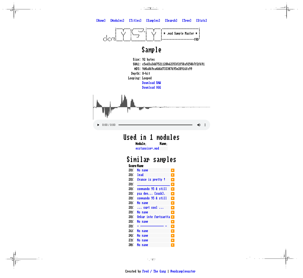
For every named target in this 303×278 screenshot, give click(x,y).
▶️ (173, 169)
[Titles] (135, 20)
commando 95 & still (152, 188)
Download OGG (151, 87)
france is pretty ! (151, 179)
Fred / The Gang (154, 271)
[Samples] (153, 20)
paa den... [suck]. (151, 193)
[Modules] (117, 20)
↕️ (146, 143)
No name (142, 170)
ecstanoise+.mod (147, 148)
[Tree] (186, 20)
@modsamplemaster (183, 271)
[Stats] (201, 20)
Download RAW (151, 82)
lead (140, 174)
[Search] (171, 20)
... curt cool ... (150, 207)
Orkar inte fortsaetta (153, 216)
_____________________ (153, 184)
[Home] (101, 20)
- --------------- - (152, 226)
